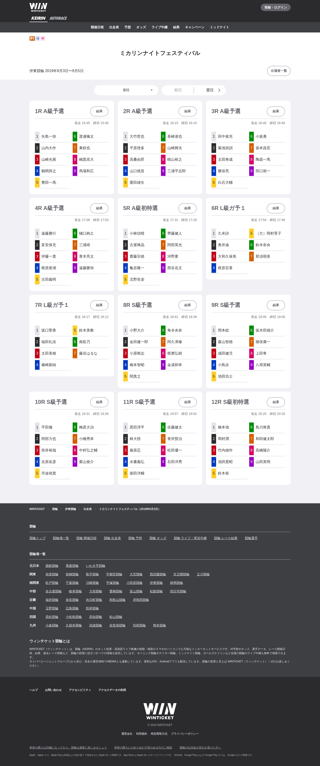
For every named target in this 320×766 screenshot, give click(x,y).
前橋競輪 (72, 574)
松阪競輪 (156, 591)
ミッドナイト (219, 27)
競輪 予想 (135, 538)
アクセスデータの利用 (112, 690)
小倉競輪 (52, 625)
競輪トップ (37, 538)
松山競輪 (115, 617)
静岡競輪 (176, 583)
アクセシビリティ (80, 690)
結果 (176, 27)
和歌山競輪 (117, 600)
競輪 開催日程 (86, 538)
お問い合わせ (53, 690)
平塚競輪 (112, 583)
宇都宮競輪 (114, 574)
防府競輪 (92, 608)
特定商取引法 (159, 733)
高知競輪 (95, 617)
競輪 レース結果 (225, 538)
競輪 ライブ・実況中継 (190, 538)
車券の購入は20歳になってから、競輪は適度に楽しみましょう (68, 747)
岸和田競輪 (141, 600)
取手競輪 (92, 574)
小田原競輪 (134, 583)
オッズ (141, 27)
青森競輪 (72, 566)
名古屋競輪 (54, 591)
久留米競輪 (74, 625)
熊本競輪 (159, 625)
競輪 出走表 (112, 538)
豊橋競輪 (115, 591)
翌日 (214, 90)
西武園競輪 (158, 574)
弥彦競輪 (52, 574)
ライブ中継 (159, 27)
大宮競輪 (136, 574)
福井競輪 (52, 600)
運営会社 (126, 733)
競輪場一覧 (61, 538)
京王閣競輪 (181, 574)
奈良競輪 (72, 600)
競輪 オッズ (157, 538)
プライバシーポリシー (185, 733)
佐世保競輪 (117, 625)
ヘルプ (33, 690)
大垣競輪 (95, 591)
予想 (127, 27)
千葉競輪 (72, 583)
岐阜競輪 (75, 591)
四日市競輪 (178, 591)
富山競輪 (136, 591)
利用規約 (141, 733)
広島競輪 (72, 608)
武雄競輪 (95, 625)
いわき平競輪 (95, 566)
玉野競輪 (52, 608)
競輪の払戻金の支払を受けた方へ (200, 747)
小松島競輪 (74, 617)
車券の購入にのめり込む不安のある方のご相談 (143, 747)
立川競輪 (203, 574)
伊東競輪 (156, 583)
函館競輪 (52, 566)
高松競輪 (52, 617)
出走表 (114, 27)
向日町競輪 (94, 600)
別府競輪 (139, 625)
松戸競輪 (52, 583)
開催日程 (97, 27)
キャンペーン (194, 27)
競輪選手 (251, 538)
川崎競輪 (92, 583)
